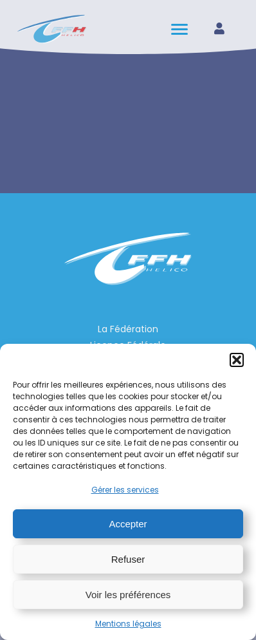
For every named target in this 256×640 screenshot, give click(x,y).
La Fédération (128, 329)
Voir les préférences (128, 594)
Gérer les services (125, 489)
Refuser (128, 559)
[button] (236, 359)
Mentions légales (128, 623)
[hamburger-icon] (180, 29)
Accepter (128, 523)
